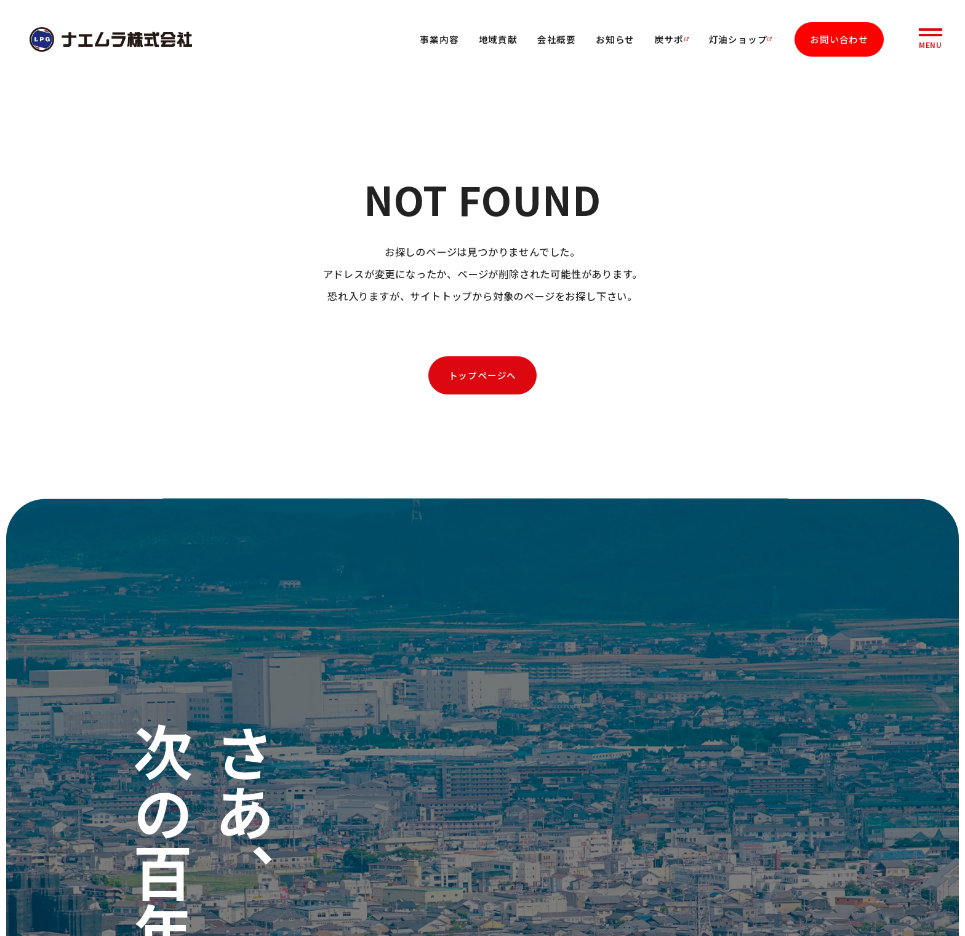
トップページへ (483, 375)
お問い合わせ (839, 39)
